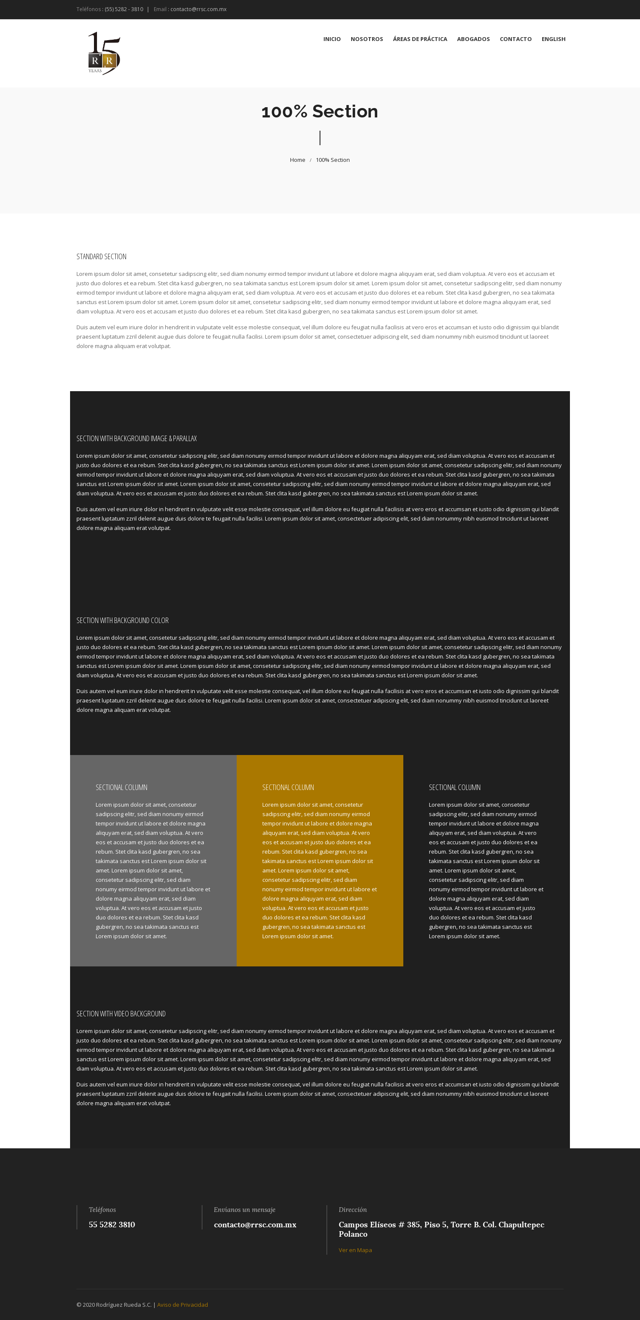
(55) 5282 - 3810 (124, 9)
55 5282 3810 (112, 1224)
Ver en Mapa (355, 1250)
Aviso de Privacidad (182, 1304)
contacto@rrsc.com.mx (198, 9)
